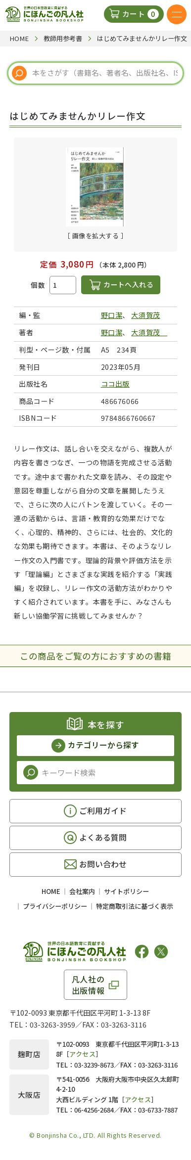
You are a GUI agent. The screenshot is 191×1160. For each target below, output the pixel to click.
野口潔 (112, 315)
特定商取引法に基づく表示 (134, 906)
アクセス (82, 1054)
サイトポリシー (126, 891)
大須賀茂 (145, 315)
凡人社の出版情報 (88, 984)
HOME (51, 891)
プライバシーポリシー (55, 906)
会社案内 (82, 891)
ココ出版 (115, 384)
